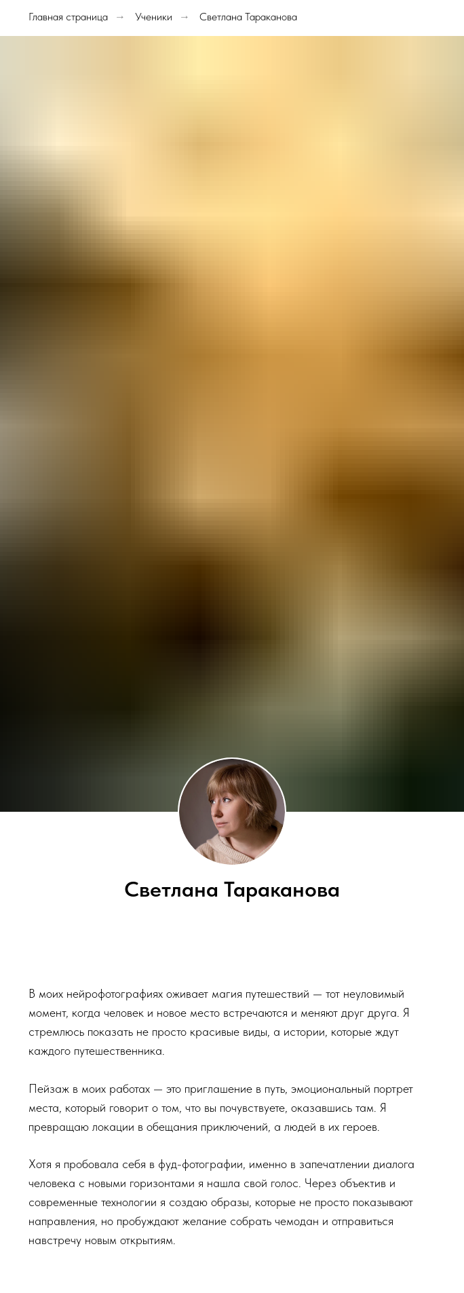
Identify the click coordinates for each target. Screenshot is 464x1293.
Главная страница (68, 16)
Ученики (153, 16)
